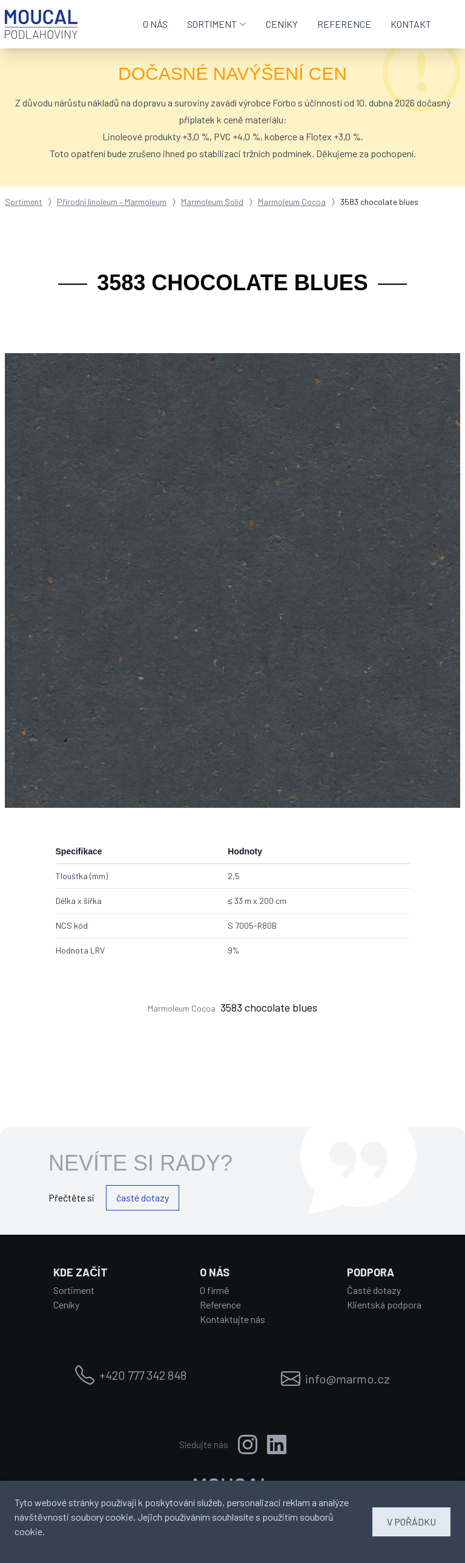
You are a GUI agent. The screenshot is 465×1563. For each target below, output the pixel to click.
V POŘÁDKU (411, 1521)
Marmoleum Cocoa (292, 202)
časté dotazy (142, 1197)
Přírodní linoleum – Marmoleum (112, 202)
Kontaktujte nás (232, 1319)
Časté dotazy (374, 1290)
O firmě (214, 1290)
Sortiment (23, 202)
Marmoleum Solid (212, 202)
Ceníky (66, 1304)
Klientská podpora (384, 1304)
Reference (220, 1304)
